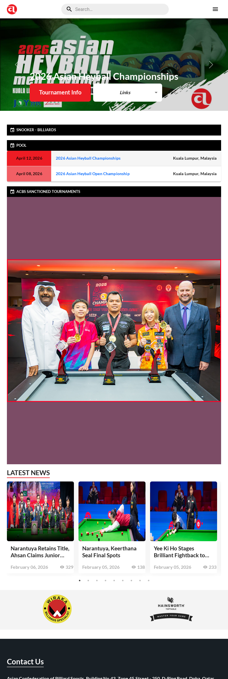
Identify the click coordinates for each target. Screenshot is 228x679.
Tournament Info (60, 92)
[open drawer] (215, 9)
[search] (114, 9)
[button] (127, 92)
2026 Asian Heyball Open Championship (93, 173)
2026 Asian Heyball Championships (88, 158)
